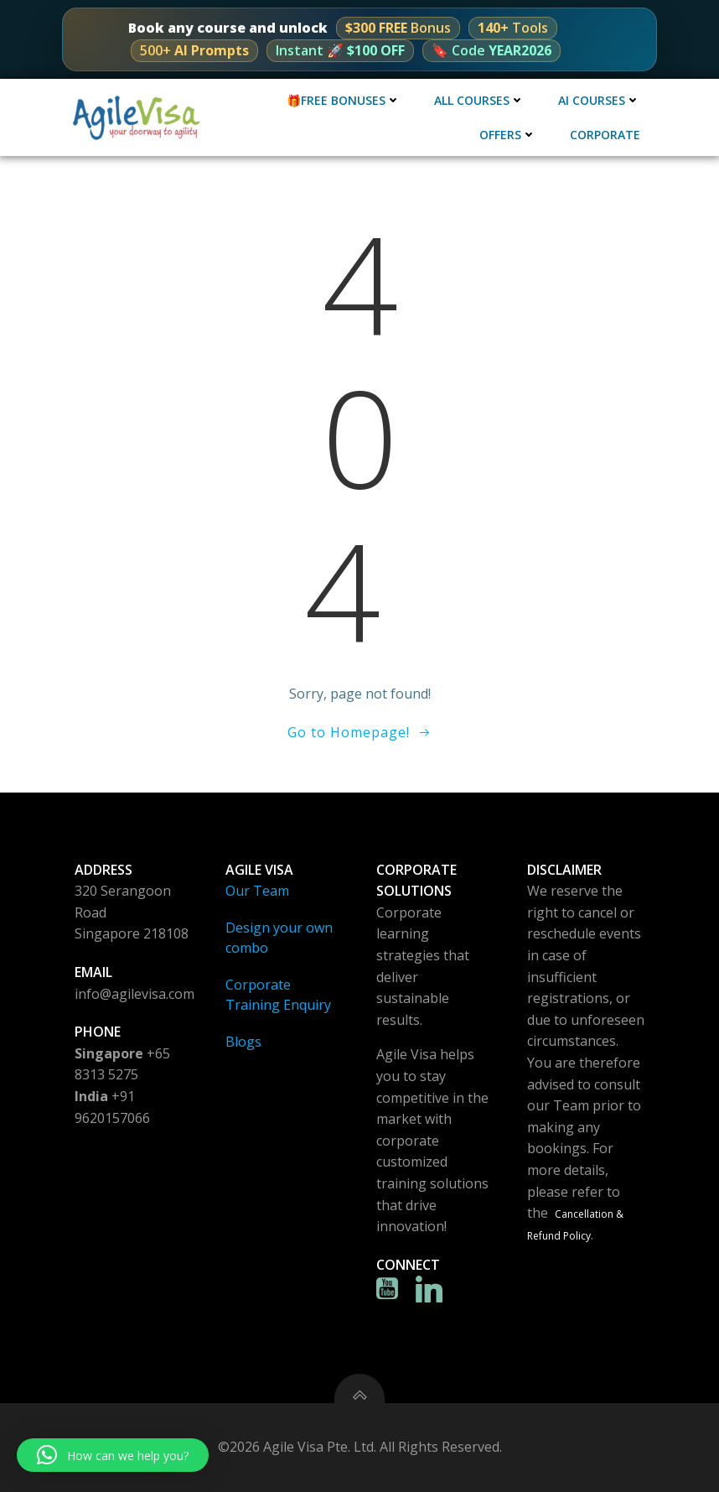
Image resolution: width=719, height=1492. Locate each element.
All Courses (479, 100)
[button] (113, 1455)
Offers (507, 135)
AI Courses (599, 100)
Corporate (605, 135)
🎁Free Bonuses (344, 100)
